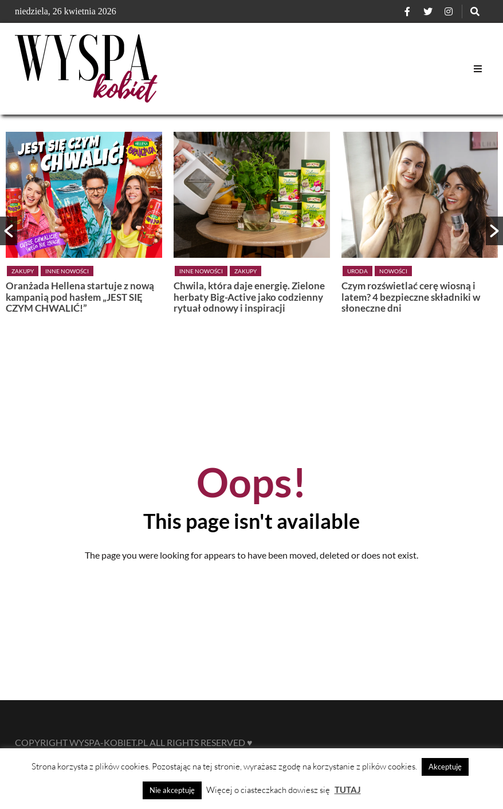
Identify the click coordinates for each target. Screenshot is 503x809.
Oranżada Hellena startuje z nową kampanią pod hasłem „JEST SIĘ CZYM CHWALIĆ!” (80, 297)
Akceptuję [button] (445, 766)
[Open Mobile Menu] (477, 68)
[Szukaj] (475, 11)
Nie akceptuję (172, 790)
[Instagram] (448, 11)
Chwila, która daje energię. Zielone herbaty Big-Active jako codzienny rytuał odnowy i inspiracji (249, 297)
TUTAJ (348, 789)
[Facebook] (407, 11)
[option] (84, 225)
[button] (8, 231)
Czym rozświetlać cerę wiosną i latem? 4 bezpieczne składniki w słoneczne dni (410, 297)
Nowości (393, 271)
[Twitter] (428, 11)
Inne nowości (67, 271)
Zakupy (22, 271)
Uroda (357, 271)
